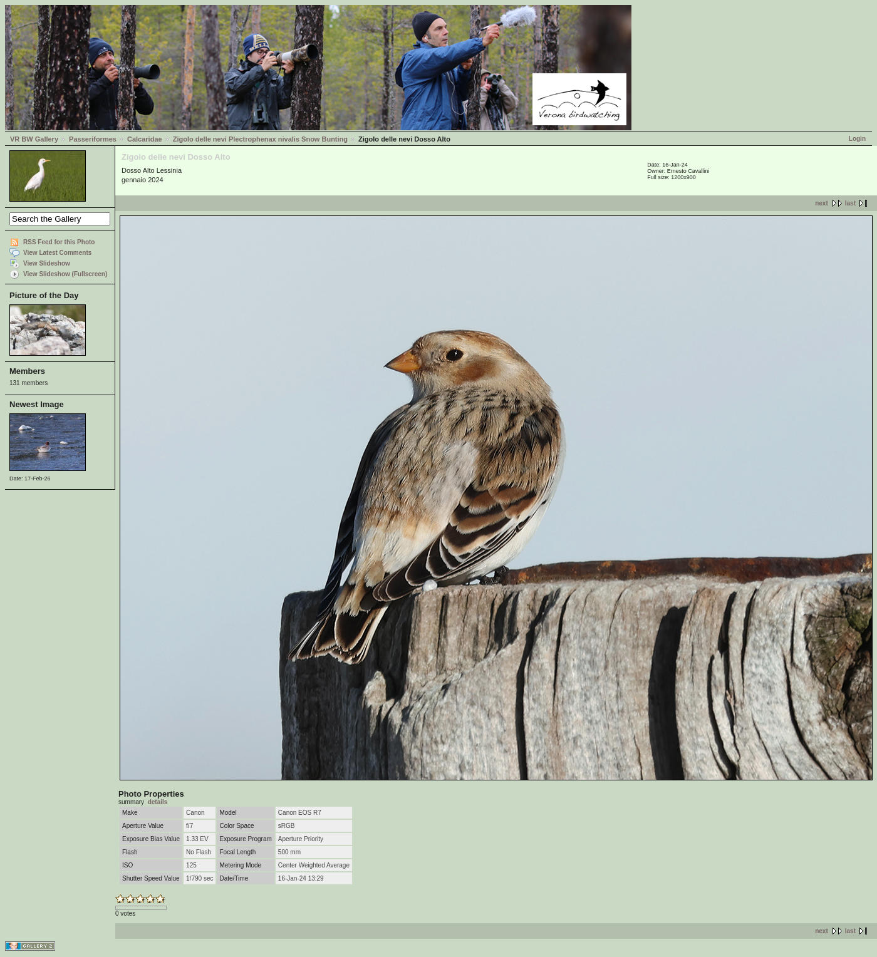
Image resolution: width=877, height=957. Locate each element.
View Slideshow (46, 263)
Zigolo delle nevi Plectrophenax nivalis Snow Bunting (260, 139)
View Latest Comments (57, 252)
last (850, 203)
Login (857, 138)
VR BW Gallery (34, 139)
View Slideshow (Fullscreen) (65, 274)
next (821, 203)
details (158, 802)
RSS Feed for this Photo (59, 242)
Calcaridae (144, 139)
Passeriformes (93, 139)
